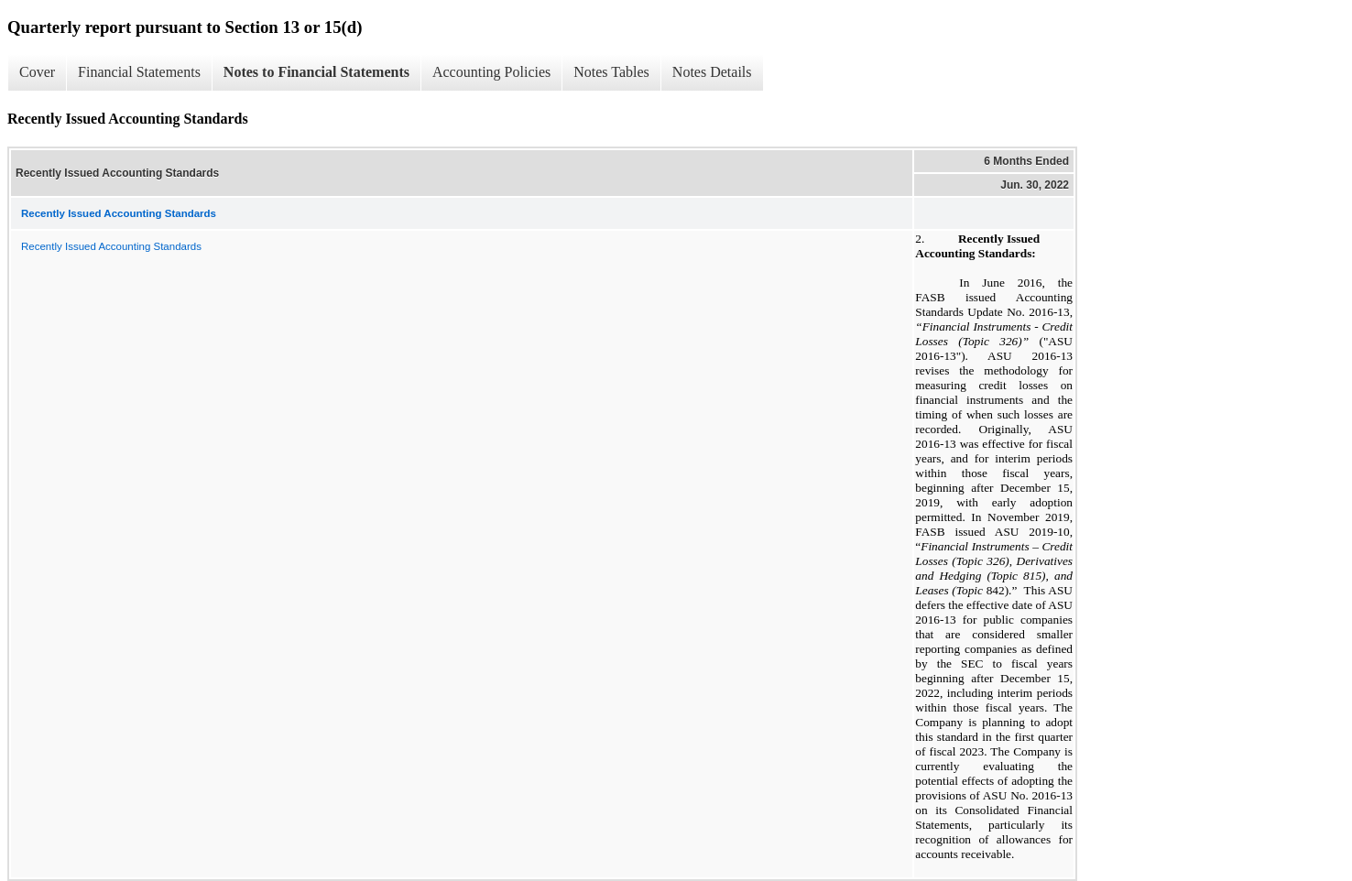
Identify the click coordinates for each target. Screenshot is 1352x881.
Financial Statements (139, 72)
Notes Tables (611, 72)
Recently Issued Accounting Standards (111, 246)
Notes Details (712, 72)
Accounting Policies (491, 72)
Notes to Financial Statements (316, 72)
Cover (37, 72)
